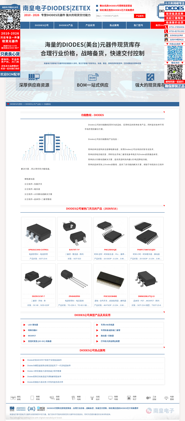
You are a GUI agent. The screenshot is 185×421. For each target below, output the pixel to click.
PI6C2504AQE (110, 250)
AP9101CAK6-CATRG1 (38, 250)
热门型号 (138, 25)
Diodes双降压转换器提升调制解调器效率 (44, 376)
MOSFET (32, 336)
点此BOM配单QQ (177, 40)
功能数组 (47, 104)
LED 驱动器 (33, 325)
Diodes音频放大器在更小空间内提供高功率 (45, 382)
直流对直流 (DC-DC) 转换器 (39, 341)
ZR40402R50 (74, 296)
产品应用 (90, 25)
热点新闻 (114, 25)
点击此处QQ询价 (176, 35)
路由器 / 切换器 (107, 336)
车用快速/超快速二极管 (110, 330)
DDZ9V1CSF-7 (38, 296)
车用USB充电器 (107, 325)
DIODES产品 (66, 25)
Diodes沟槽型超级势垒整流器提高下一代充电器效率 (49, 365)
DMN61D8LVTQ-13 (146, 296)
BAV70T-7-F (74, 250)
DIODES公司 (42, 25)
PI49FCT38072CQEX (146, 250)
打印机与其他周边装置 (110, 341)
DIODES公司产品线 (33, 104)
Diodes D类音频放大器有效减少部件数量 (44, 371)
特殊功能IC (32, 330)
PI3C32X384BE (110, 296)
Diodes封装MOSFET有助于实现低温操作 (44, 360)
